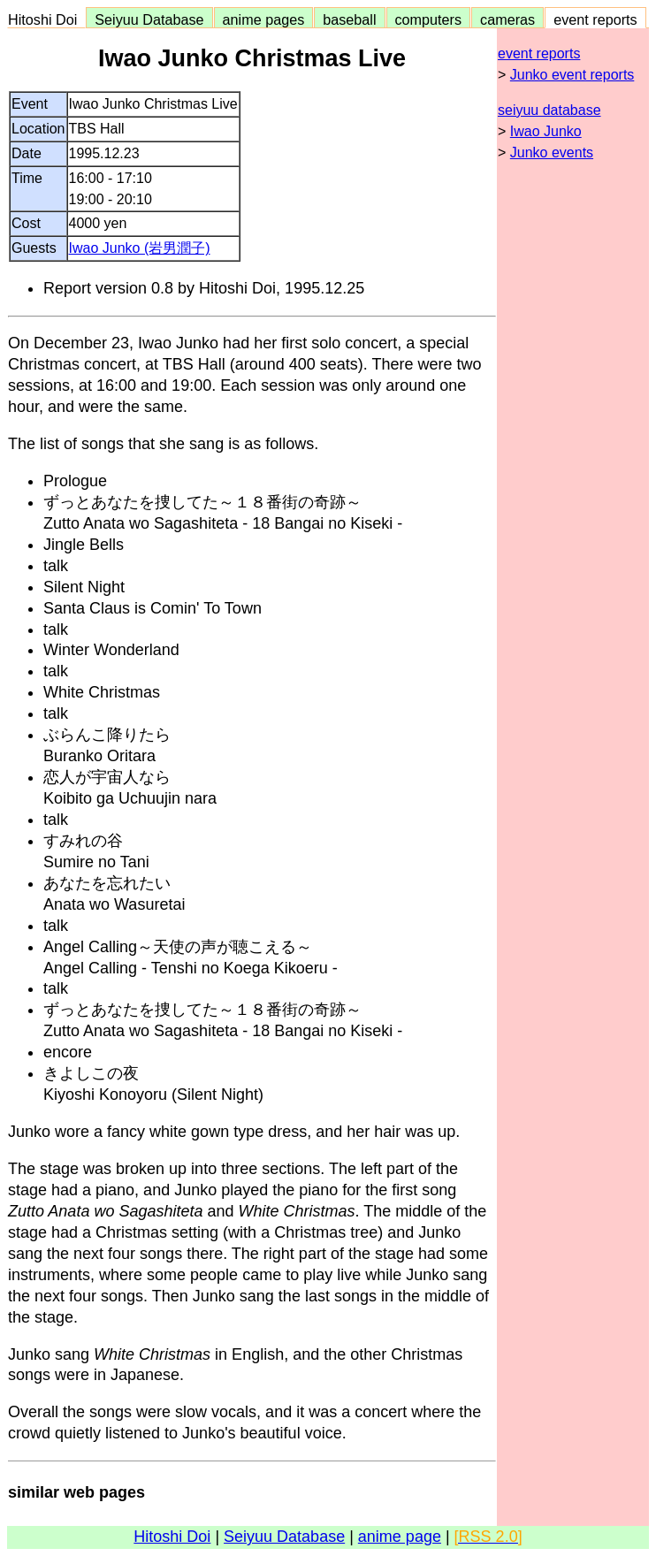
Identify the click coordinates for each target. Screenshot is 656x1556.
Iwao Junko (546, 131)
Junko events (551, 152)
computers (428, 19)
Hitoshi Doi (46, 19)
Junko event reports (572, 74)
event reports (595, 19)
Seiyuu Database (149, 19)
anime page (399, 1536)
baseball (349, 19)
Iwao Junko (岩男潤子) (139, 248)
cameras (507, 19)
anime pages (264, 19)
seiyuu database (549, 110)
